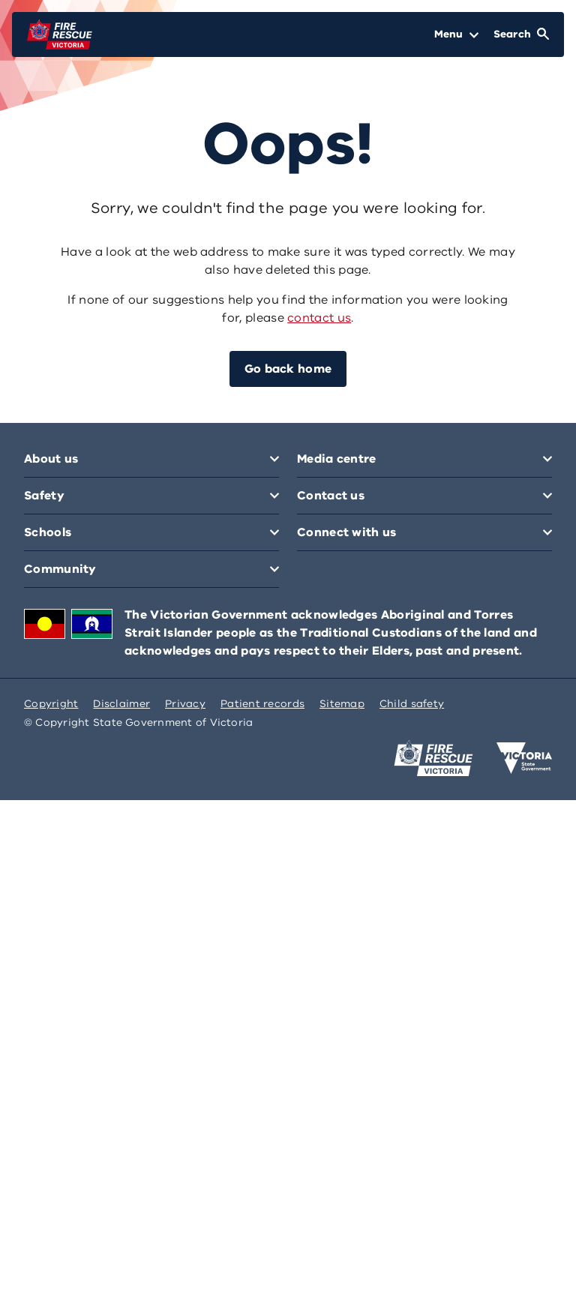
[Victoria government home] (524, 758)
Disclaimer (121, 704)
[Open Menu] (456, 34)
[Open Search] (521, 34)
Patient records (262, 704)
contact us (319, 318)
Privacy (185, 704)
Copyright (51, 704)
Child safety (412, 704)
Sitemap (342, 704)
